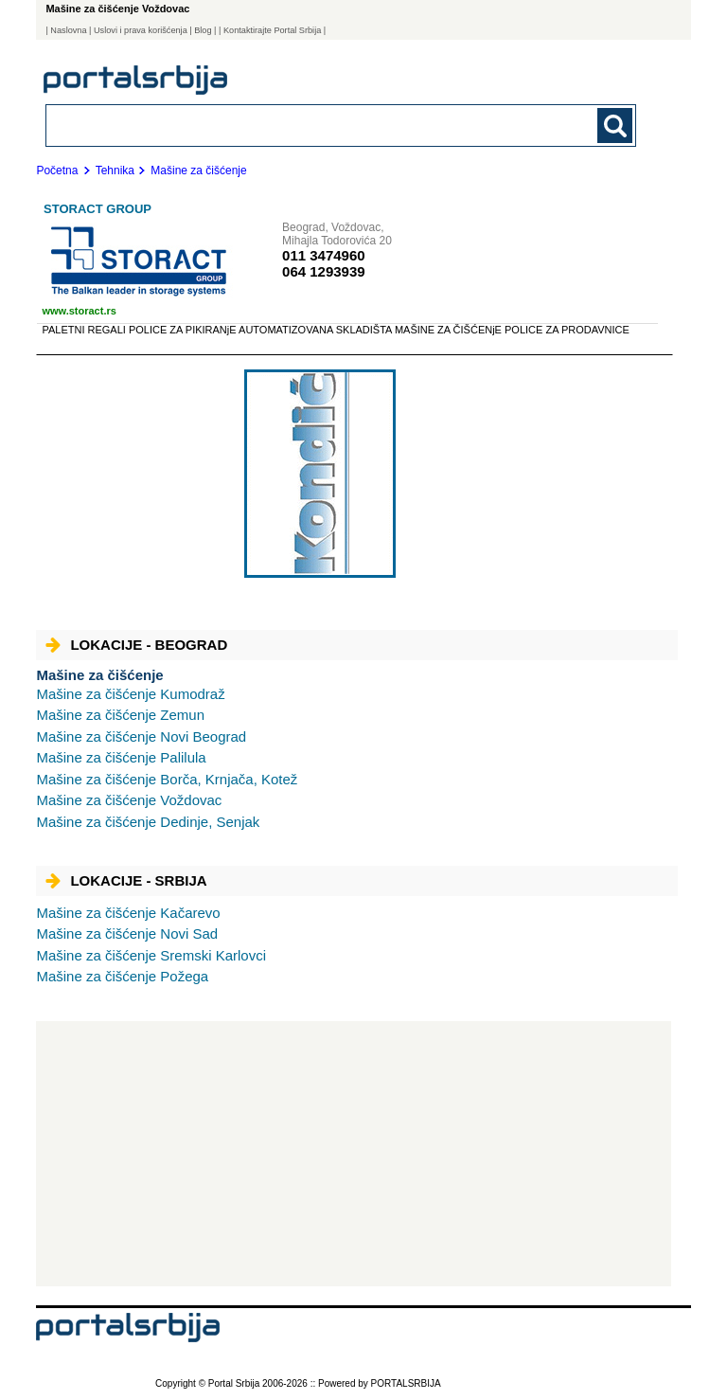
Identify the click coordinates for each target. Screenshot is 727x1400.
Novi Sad (127, 933)
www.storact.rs (78, 310)
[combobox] (284, 124)
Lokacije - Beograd (136, 645)
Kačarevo (128, 913)
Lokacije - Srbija (125, 880)
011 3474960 (323, 255)
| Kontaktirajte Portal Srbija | (272, 30)
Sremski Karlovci (151, 955)
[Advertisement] (353, 1153)
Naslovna (68, 30)
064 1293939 (323, 271)
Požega (122, 976)
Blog (202, 30)
